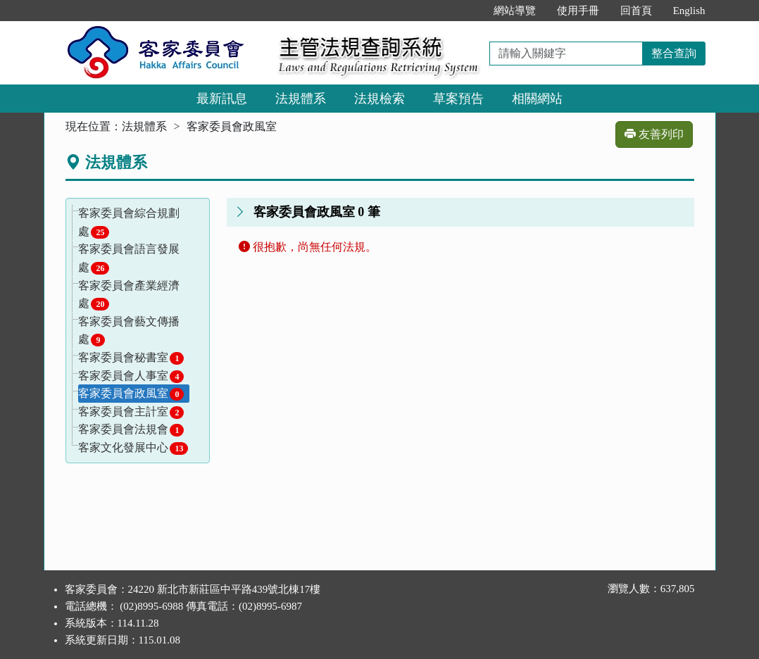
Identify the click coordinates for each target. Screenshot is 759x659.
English (689, 10)
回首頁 (636, 10)
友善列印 (654, 134)
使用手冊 (578, 10)
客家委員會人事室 (131, 376)
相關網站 (537, 99)
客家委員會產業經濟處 (129, 295)
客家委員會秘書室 (131, 358)
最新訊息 (221, 99)
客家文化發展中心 (133, 448)
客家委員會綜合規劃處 (129, 223)
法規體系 (300, 99)
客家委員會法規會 (131, 430)
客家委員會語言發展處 (129, 259)
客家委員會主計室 (131, 412)
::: (467, 10)
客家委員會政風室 (131, 394)
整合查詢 (673, 53)
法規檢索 (379, 99)
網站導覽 (515, 10)
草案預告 (458, 99)
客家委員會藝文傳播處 (129, 331)
